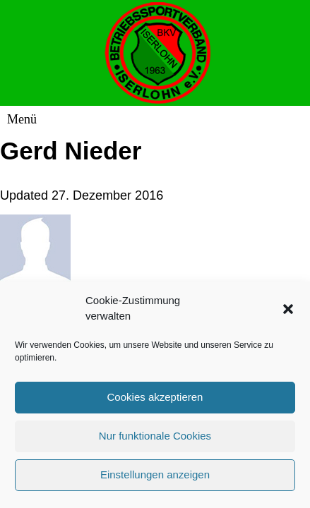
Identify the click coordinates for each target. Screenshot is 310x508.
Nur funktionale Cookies (155, 440)
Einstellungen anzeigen (155, 479)
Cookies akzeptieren (155, 401)
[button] (288, 313)
